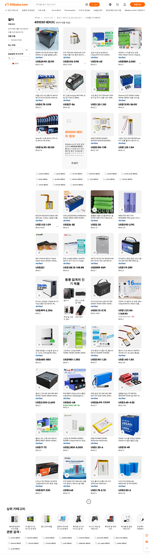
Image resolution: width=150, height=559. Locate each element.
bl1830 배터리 (120, 543)
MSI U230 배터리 (120, 538)
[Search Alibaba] (59, 4)
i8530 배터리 (42, 179)
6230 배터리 (66, 543)
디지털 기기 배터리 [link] (93, 18)
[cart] (118, 5)
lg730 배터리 (59, 174)
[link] (147, 535)
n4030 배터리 (48, 538)
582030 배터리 (76, 179)
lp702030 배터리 (101, 538)
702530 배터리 (126, 179)
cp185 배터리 (14, 549)
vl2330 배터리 (111, 174)
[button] (86, 4)
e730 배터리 (92, 179)
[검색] (94, 5)
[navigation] (19, 260)
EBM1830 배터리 (83, 543)
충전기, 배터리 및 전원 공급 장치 (69, 18)
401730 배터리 (59, 185)
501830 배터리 (58, 179)
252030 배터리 (42, 174)
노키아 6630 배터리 (129, 174)
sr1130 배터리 (109, 179)
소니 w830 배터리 (102, 543)
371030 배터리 (49, 543)
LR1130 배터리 (76, 174)
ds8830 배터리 (65, 538)
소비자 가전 (48, 18)
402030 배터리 (76, 185)
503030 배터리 (83, 538)
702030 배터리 (32, 543)
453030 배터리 (14, 543)
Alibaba (37, 18)
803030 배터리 (93, 174)
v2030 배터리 (42, 185)
